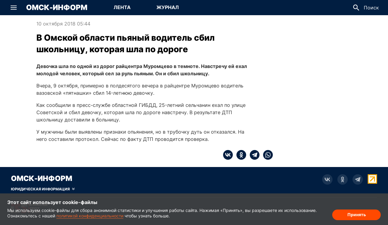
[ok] (239, 155)
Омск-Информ (56, 7)
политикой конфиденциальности (89, 215)
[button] (13, 7)
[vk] (228, 155)
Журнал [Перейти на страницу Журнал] (167, 7)
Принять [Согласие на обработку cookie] (356, 214)
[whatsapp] (266, 155)
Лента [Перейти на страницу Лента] (122, 7)
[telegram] (252, 155)
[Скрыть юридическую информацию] (43, 189)
